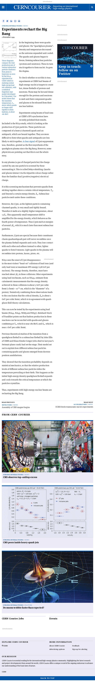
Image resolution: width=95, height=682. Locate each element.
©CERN (5, 648)
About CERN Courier (57, 648)
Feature (28, 606)
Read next (88, 404)
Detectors (7, 407)
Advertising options (57, 651)
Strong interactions (12, 27)
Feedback (75, 648)
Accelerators (80, 406)
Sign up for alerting (79, 651)
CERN (4, 674)
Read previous (8, 404)
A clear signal (29, 143)
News (25, 27)
